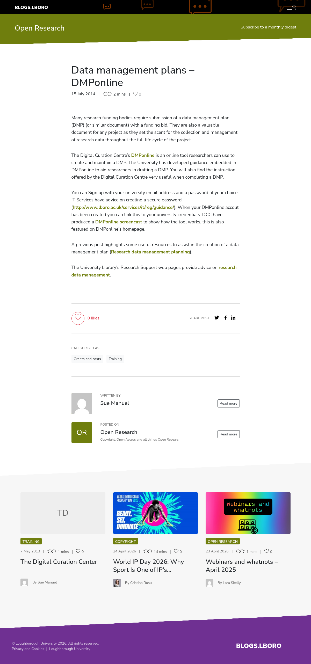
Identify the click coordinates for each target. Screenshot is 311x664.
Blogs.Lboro (31, 7)
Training (115, 358)
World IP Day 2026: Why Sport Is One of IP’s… (148, 566)
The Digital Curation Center (58, 562)
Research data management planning (150, 252)
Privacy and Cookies (28, 648)
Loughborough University (69, 648)
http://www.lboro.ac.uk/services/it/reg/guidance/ (123, 207)
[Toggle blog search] (291, 7)
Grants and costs (87, 358)
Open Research (39, 28)
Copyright (125, 541)
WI (155, 513)
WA (248, 513)
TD (62, 513)
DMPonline (143, 155)
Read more (228, 403)
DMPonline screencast (118, 222)
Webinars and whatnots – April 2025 (242, 566)
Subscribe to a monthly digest (268, 27)
